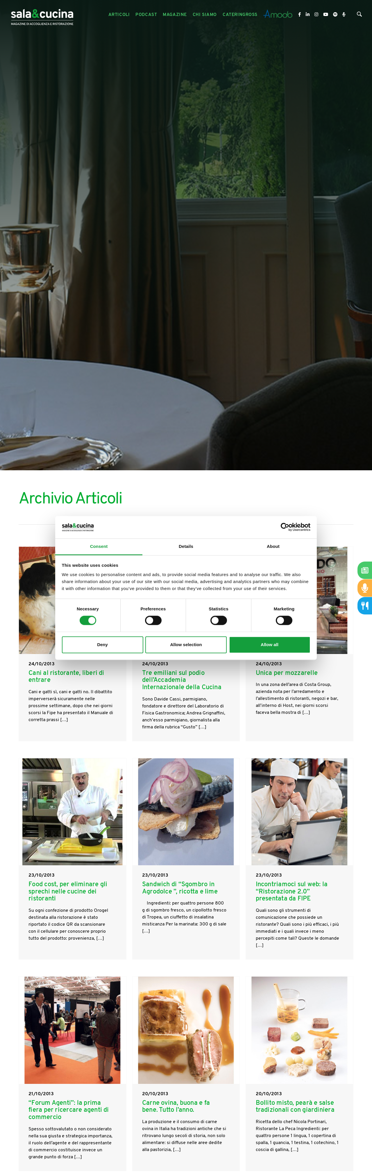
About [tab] (273, 546)
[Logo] (42, 14)
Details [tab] (186, 546)
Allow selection (186, 644)
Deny (102, 644)
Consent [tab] (99, 546)
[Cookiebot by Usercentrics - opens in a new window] (285, 527)
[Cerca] (359, 15)
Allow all (269, 644)
